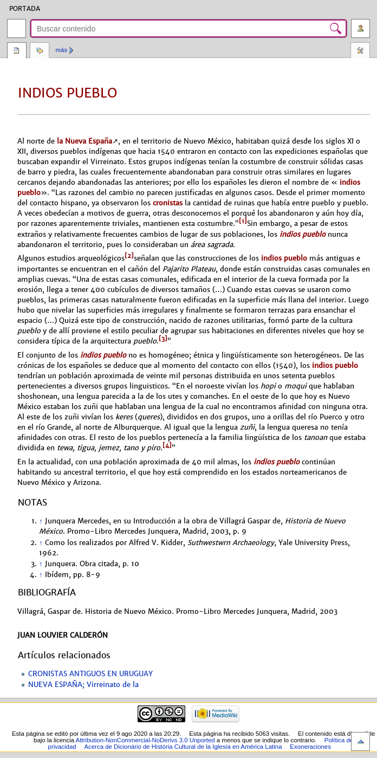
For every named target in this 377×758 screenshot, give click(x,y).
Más (62, 50)
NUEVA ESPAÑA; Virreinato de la (83, 685)
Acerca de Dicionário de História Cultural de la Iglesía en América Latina (183, 746)
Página (17, 51)
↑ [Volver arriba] (40, 521)
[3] (163, 338)
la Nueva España (84, 141)
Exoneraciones (310, 746)
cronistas (168, 203)
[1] (243, 221)
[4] (167, 445)
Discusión (39, 51)
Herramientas (360, 51)
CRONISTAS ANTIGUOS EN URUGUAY (90, 674)
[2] (129, 256)
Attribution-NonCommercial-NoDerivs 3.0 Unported (145, 740)
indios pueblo (303, 234)
